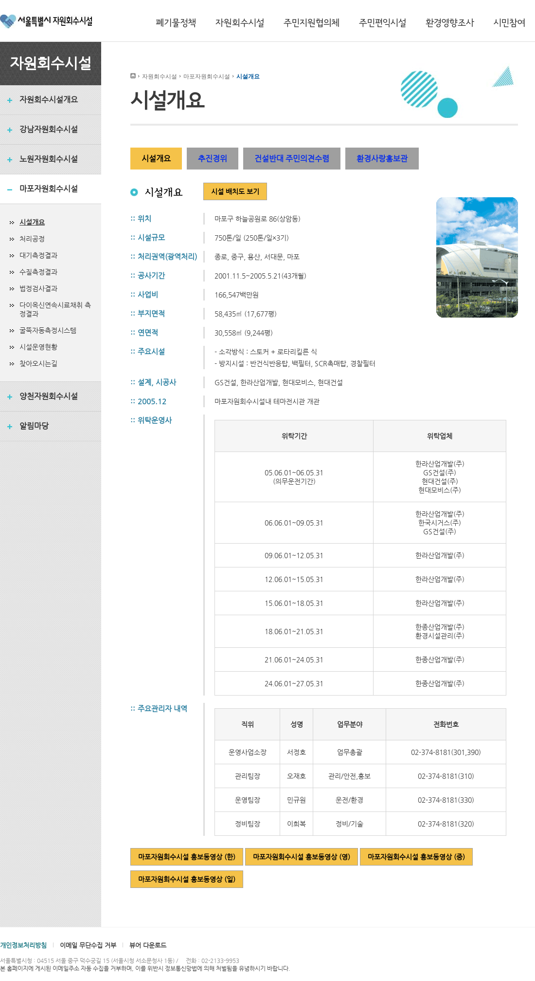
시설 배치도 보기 (235, 191)
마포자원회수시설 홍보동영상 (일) (186, 879)
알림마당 (34, 426)
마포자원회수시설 (48, 188)
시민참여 (509, 23)
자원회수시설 (239, 23)
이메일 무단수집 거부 (88, 945)
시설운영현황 (38, 347)
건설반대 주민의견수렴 (291, 158)
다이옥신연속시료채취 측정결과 (55, 309)
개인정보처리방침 (23, 945)
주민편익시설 (382, 23)
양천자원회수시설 (48, 396)
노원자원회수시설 (48, 159)
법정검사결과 (38, 288)
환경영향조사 (450, 23)
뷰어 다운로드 (147, 945)
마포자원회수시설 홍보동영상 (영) (301, 857)
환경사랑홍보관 (382, 158)
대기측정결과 (38, 255)
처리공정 (32, 239)
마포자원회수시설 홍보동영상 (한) (186, 857)
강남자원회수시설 (48, 129)
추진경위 (212, 158)
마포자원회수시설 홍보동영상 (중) (416, 857)
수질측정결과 (38, 272)
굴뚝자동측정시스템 (47, 330)
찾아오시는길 (38, 363)
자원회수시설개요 (48, 99)
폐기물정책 (176, 23)
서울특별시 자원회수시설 (46, 23)
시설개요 (32, 222)
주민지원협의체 (311, 23)
